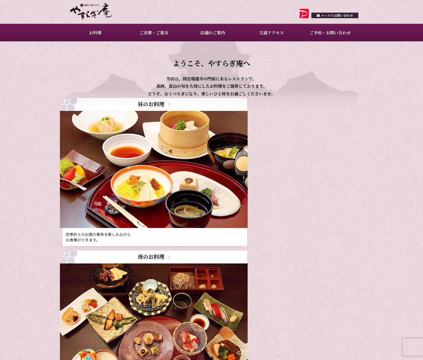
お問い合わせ (331, 19)
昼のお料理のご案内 (121, 282)
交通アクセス (270, 35)
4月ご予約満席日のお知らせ (128, 265)
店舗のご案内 (211, 35)
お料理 (94, 35)
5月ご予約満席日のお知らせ (128, 257)
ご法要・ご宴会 (153, 35)
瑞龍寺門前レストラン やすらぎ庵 (97, 13)
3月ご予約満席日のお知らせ (128, 274)
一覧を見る (197, 298)
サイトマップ (348, 349)
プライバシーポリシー (318, 349)
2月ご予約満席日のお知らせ (128, 290)
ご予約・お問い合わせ (329, 35)
